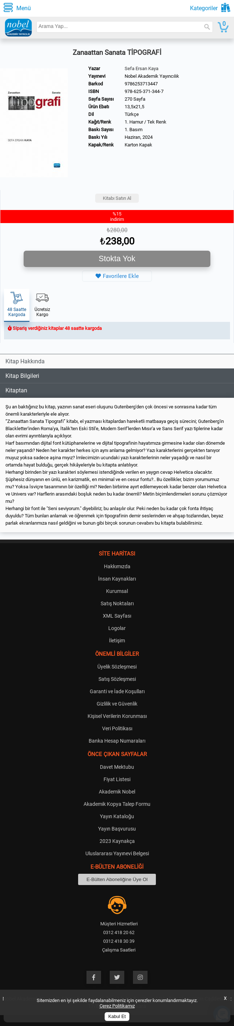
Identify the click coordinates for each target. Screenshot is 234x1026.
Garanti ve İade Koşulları (117, 691)
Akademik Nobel (117, 792)
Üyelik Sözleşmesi (117, 667)
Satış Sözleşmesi (117, 679)
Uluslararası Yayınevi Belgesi (117, 853)
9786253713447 (141, 83)
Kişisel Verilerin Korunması (117, 716)
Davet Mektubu (117, 767)
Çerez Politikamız (117, 1006)
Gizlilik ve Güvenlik (117, 704)
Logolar (117, 628)
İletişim (117, 640)
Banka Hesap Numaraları (117, 741)
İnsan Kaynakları (117, 579)
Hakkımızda (117, 566)
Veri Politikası (117, 728)
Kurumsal (117, 591)
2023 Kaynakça (117, 841)
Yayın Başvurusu (117, 829)
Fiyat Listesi (117, 779)
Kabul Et (117, 1016)
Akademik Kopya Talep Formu (117, 804)
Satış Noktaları (117, 603)
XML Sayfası (117, 616)
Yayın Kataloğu (117, 816)
